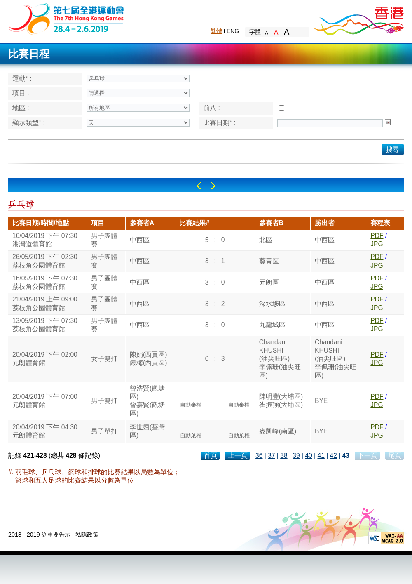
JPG (376, 243)
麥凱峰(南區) (277, 431)
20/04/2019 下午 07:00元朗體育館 (44, 400)
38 (283, 455)
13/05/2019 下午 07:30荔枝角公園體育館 (44, 324)
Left (199, 185)
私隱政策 (86, 534)
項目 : (20, 93)
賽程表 (380, 222)
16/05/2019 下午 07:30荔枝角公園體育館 (44, 282)
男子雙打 (104, 400)
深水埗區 (272, 303)
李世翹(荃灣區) (147, 431)
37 (271, 455)
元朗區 (269, 282)
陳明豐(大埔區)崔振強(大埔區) (281, 400)
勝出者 (325, 222)
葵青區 (269, 260)
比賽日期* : (219, 122)
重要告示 (58, 534)
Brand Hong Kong (358, 18)
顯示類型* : (28, 122)
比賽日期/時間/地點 (40, 222)
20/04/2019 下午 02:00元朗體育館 (44, 358)
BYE (321, 400)
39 (296, 455)
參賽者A (142, 222)
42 (333, 455)
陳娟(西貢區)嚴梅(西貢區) (148, 358)
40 (308, 455)
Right (213, 185)
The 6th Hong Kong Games (66, 18)
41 (320, 455)
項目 (97, 222)
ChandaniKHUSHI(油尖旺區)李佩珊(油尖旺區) (280, 359)
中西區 (140, 239)
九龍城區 (272, 324)
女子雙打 (104, 358)
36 (258, 455)
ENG (233, 31)
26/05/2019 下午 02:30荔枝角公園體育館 (44, 260)
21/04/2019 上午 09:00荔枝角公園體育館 (44, 303)
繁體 (216, 31)
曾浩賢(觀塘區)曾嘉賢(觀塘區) (147, 401)
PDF (376, 235)
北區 (265, 239)
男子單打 (104, 431)
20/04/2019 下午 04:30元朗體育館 (44, 431)
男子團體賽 (104, 239)
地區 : (20, 107)
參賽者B (271, 222)
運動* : (22, 78)
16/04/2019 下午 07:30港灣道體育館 (44, 239)
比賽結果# (194, 222)
